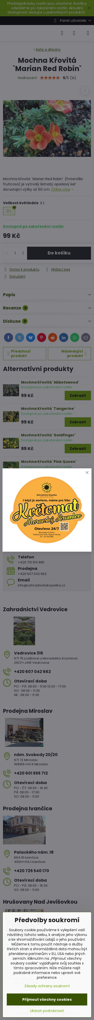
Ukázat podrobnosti (47, 1010)
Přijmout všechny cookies (47, 999)
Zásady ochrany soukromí (47, 985)
